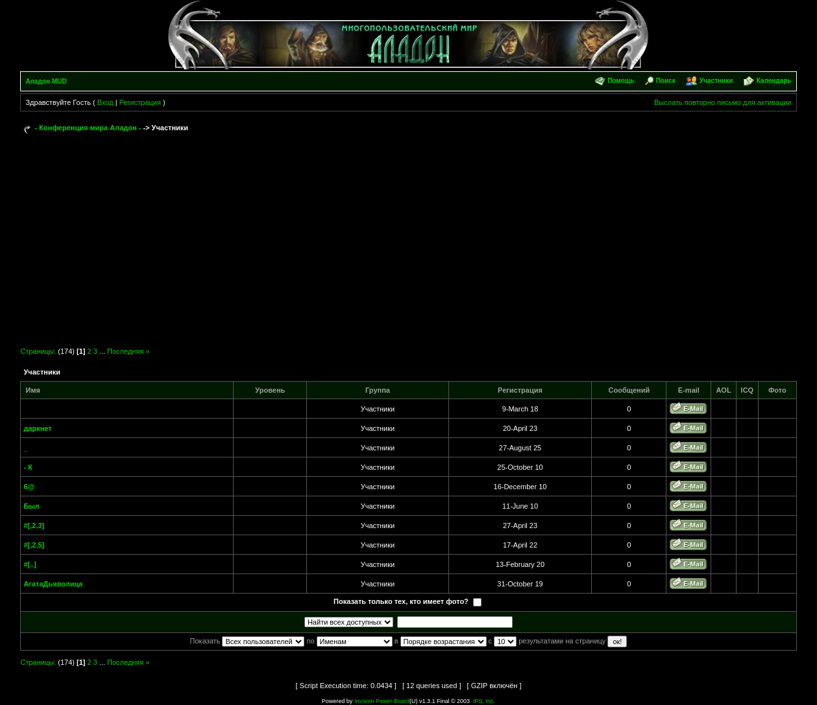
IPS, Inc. (484, 701)
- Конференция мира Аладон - (88, 128)
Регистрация (140, 102)
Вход (105, 102)
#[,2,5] (33, 545)
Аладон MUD (45, 81)
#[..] (29, 564)
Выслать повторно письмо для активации (723, 102)
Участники (716, 80)
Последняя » (128, 351)
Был (31, 506)
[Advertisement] (408, 234)
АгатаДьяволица (52, 584)
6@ (28, 487)
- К (27, 467)
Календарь (774, 80)
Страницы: (38, 351)
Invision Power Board (381, 701)
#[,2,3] (33, 525)
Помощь (620, 80)
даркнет (37, 428)
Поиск (666, 80)
